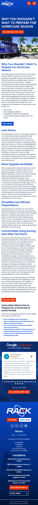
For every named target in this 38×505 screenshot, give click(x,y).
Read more (13, 376)
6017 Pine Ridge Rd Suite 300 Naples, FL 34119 (19, 476)
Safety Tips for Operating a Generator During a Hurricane (18, 334)
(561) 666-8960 (9, 300)
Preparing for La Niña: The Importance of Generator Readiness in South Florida (19, 330)
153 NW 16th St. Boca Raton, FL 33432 (19, 460)
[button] (2, 381)
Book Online (8, 124)
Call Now (12, 420)
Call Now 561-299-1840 (13, 32)
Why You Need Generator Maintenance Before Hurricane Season (19, 322)
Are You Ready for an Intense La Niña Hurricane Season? (18, 326)
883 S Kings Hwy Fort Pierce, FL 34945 (19, 465)
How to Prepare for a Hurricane (15, 319)
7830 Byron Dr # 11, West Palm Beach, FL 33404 (19, 482)
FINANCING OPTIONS (18, 488)
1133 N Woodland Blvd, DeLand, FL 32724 (19, 471)
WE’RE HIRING (18, 493)
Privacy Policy (24, 501)
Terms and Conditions (15, 501)
